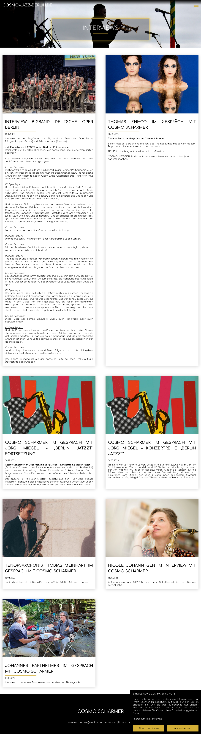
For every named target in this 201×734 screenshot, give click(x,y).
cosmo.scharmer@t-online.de (85, 722)
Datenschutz (125, 722)
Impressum (110, 722)
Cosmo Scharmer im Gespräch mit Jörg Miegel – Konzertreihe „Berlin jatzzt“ (152, 448)
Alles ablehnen (182, 728)
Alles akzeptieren (149, 728)
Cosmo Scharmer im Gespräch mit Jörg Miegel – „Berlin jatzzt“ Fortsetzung (49, 448)
